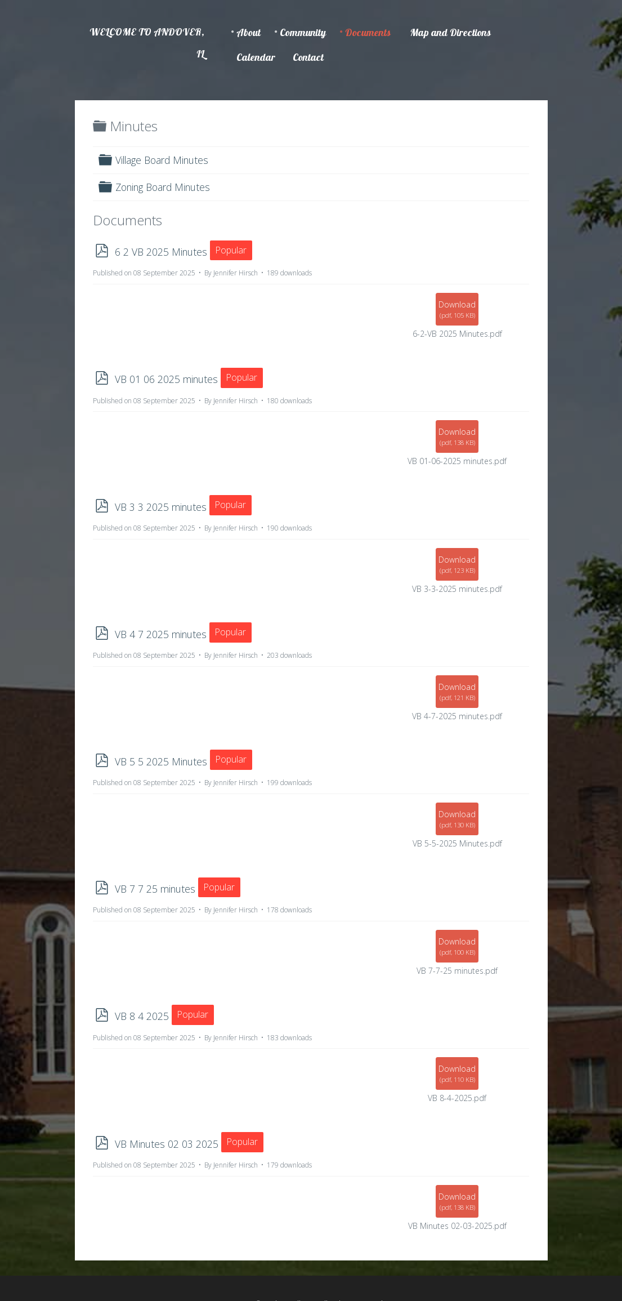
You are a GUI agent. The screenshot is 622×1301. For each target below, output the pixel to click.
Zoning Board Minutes (162, 187)
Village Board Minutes (161, 160)
